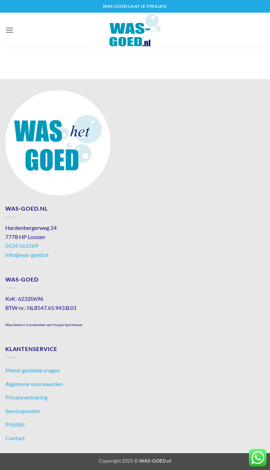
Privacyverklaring (26, 397)
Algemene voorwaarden (34, 383)
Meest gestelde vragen (32, 370)
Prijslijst (15, 424)
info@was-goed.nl (27, 254)
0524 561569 (21, 245)
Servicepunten (22, 411)
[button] (9, 30)
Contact (15, 438)
